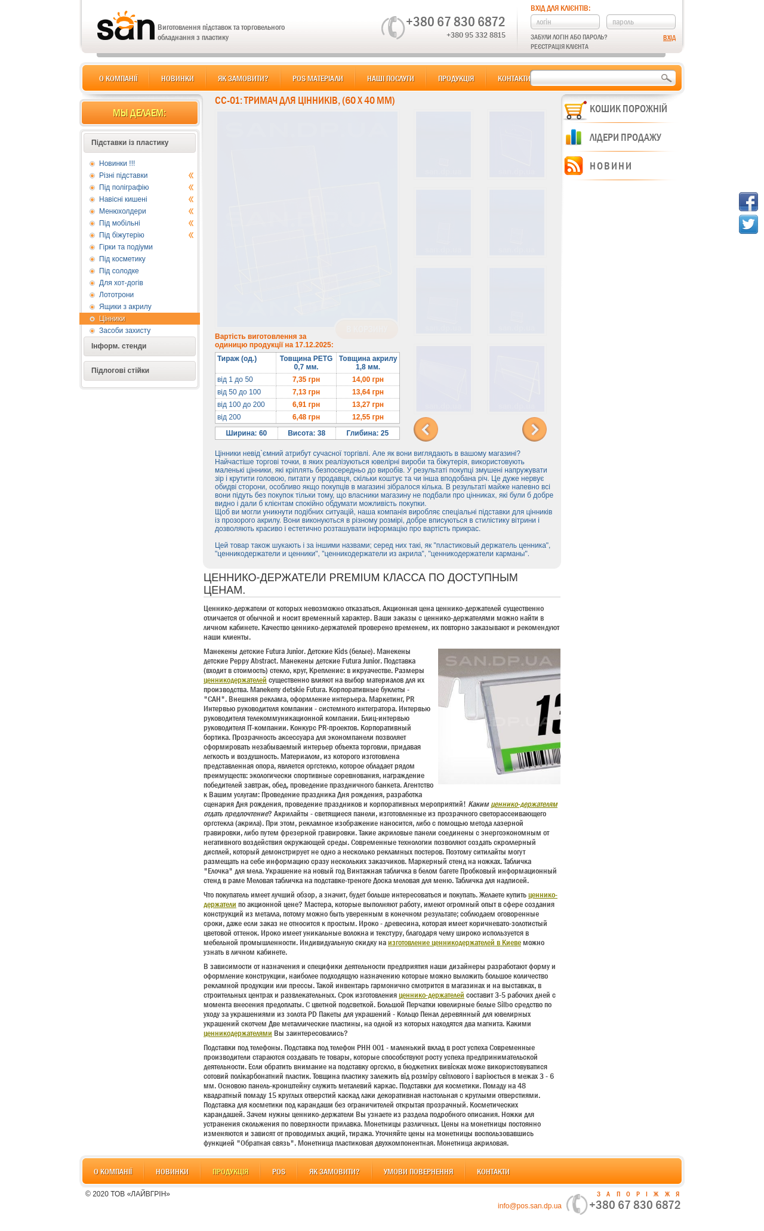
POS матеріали (317, 78)
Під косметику (122, 259)
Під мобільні (146, 223)
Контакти (514, 78)
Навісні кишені (146, 199)
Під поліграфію (146, 187)
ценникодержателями (238, 1033)
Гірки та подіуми (126, 247)
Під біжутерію (146, 235)
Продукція (456, 78)
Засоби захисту (124, 330)
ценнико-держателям (524, 804)
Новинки (177, 78)
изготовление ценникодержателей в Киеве (454, 942)
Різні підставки (146, 175)
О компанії (118, 78)
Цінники (112, 318)
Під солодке (119, 271)
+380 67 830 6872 (456, 21)
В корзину (367, 329)
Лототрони (116, 295)
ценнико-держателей (431, 994)
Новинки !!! (117, 163)
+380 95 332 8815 (476, 34)
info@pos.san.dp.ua (530, 1206)
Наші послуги (390, 78)
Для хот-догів (121, 283)
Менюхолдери (146, 211)
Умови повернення (418, 1171)
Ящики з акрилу (125, 307)
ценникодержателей (235, 679)
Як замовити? (243, 78)
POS (278, 1171)
